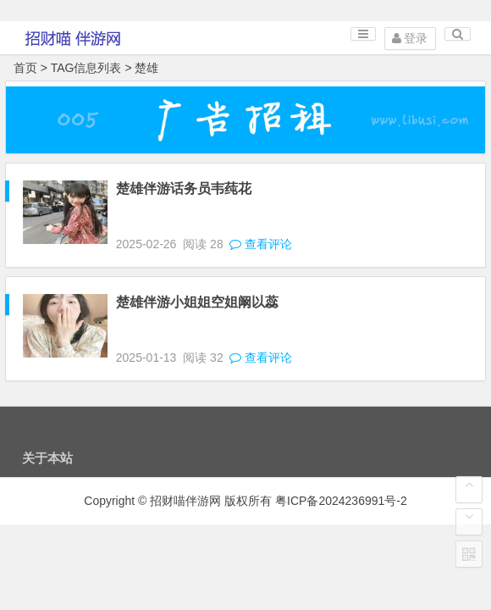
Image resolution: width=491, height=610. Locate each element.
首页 (25, 68)
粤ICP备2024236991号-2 (341, 500)
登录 (410, 38)
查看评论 (260, 244)
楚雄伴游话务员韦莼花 (183, 188)
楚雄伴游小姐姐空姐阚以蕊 (197, 302)
